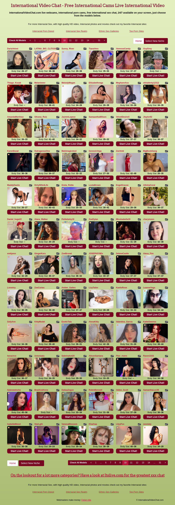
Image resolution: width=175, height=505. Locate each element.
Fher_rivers (121, 356)
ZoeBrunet (67, 253)
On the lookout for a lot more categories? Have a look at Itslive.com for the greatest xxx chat (88, 475)
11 (70, 40)
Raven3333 (148, 356)
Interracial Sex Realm (76, 31)
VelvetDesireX (123, 117)
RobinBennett (95, 390)
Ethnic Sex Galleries (109, 31)
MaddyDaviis (13, 185)
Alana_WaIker (41, 219)
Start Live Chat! (19, 75)
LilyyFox (120, 424)
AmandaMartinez (15, 117)
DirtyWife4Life (41, 185)
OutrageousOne (42, 151)
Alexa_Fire (148, 253)
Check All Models (17, 40)
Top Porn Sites (136, 31)
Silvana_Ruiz (40, 117)
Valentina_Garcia (124, 322)
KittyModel (39, 322)
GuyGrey (147, 48)
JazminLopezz (68, 117)
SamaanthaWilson (97, 117)
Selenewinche (14, 390)
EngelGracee (122, 185)
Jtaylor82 (147, 117)
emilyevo (11, 253)
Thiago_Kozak (14, 83)
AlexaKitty (94, 322)
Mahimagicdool (69, 151)
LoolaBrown (94, 185)
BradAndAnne (41, 390)
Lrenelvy (11, 287)
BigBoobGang (150, 151)
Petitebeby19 (68, 219)
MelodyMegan (68, 83)
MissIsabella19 (123, 219)
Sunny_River (68, 48)
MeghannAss (122, 83)
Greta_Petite (68, 185)
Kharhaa (93, 424)
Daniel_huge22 (14, 219)
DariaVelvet (12, 48)
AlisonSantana (96, 356)
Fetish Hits (86, 500)
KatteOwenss (149, 322)
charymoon (148, 219)
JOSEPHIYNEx (96, 253)
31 (99, 40)
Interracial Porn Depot (43, 31)
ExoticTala (67, 322)
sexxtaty (147, 424)
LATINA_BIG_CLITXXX (45, 48)
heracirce (11, 356)
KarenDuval (13, 151)
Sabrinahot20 (68, 356)
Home (138, 41)
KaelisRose (121, 287)
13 (82, 40)
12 (76, 40)
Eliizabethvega (96, 83)
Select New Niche (155, 41)
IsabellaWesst (14, 424)
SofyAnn (11, 322)
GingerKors (40, 253)
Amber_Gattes (69, 287)
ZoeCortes (39, 287)
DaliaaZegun (68, 390)
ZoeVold (120, 151)
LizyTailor (93, 287)
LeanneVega (149, 287)
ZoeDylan (93, 219)
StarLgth (38, 424)
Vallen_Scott (122, 390)
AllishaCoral (149, 185)
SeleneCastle (122, 253)
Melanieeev (39, 83)
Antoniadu (39, 356)
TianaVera (93, 48)
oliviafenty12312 (151, 83)
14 (88, 40)
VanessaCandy (123, 48)
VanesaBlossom (69, 424)
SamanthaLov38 (151, 390)
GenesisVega (95, 151)
